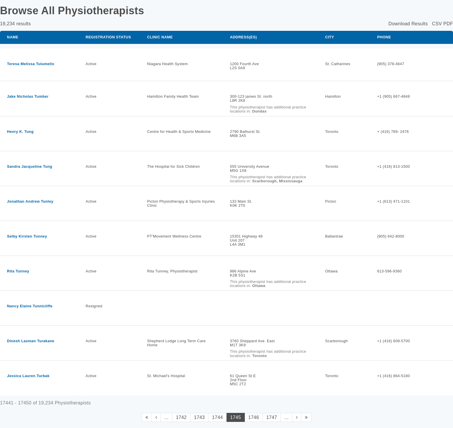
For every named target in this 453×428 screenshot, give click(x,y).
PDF (448, 23)
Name (12, 37)
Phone (384, 37)
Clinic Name (160, 37)
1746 (253, 417)
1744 (217, 417)
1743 (199, 417)
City (329, 37)
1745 (235, 417)
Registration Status (108, 37)
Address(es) (243, 37)
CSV (437, 23)
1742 (181, 417)
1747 (271, 417)
